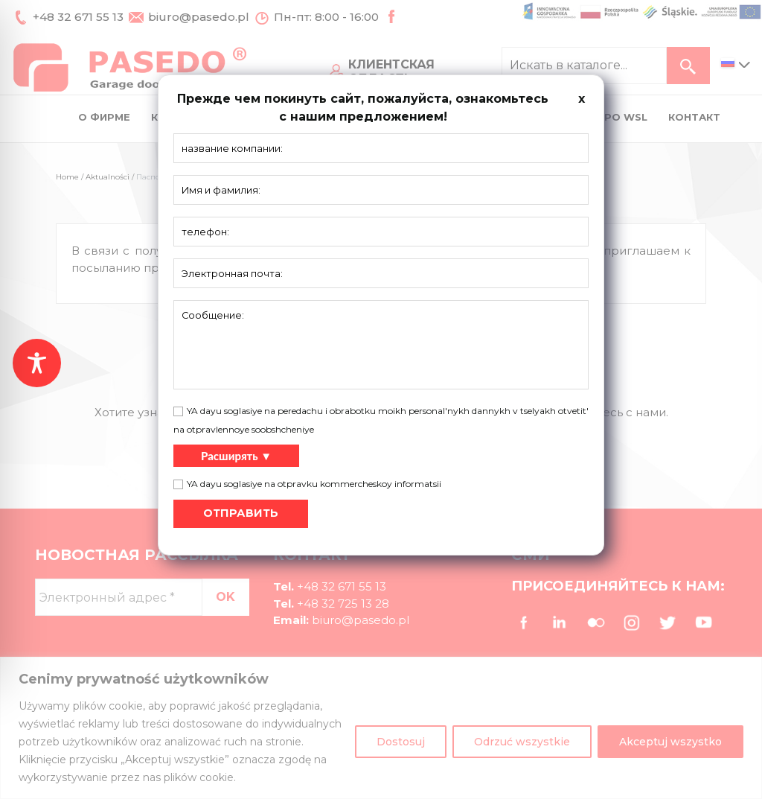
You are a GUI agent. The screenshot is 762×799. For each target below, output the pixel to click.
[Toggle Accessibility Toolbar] (37, 363)
